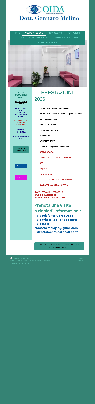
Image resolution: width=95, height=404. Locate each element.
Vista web (81, 261)
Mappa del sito (26, 258)
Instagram (21, 177)
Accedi (82, 258)
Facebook (21, 166)
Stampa (15, 258)
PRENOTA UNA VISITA (21, 149)
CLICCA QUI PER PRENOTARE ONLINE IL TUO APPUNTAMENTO (59, 246)
